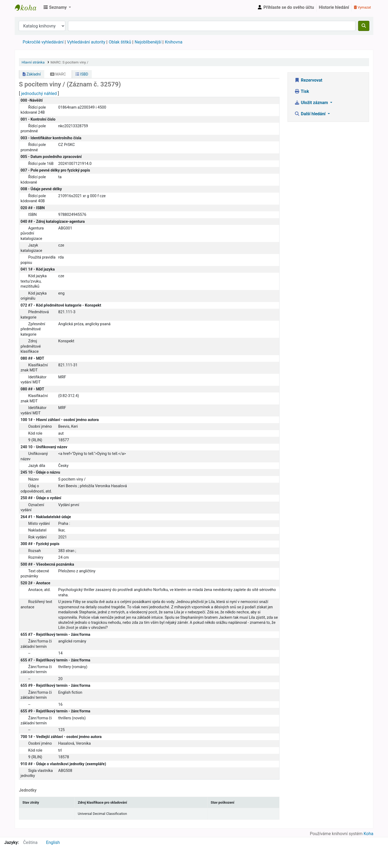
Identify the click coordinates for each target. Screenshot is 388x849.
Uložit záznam (311, 102)
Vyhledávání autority (86, 42)
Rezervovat (308, 80)
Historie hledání (334, 7)
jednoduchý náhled (39, 93)
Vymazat (362, 7)
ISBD (81, 74)
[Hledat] (363, 26)
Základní (32, 74)
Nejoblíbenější (148, 42)
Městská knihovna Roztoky (28, 7)
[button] (57, 7)
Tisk (301, 91)
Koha (368, 833)
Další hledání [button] (310, 113)
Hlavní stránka (33, 62)
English (53, 842)
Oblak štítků (120, 42)
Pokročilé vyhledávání (43, 42)
